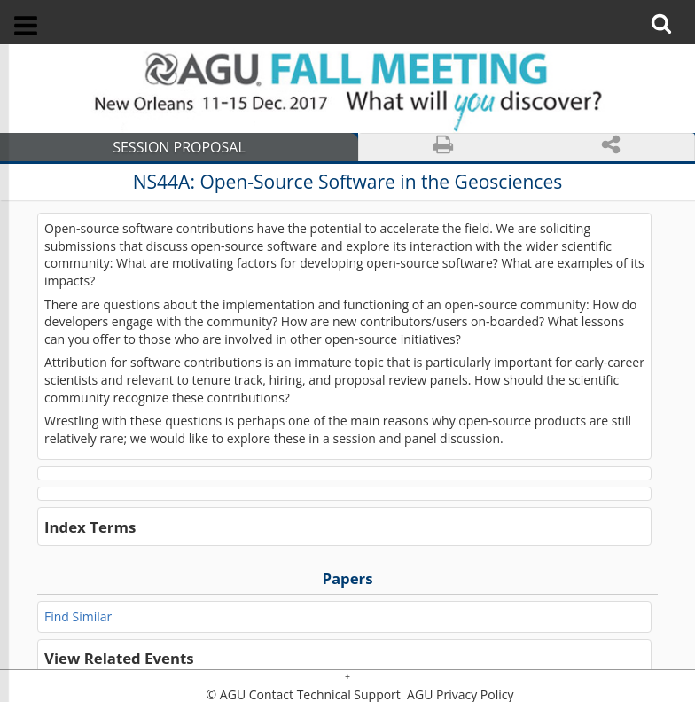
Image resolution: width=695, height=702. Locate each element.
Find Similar (78, 616)
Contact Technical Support (325, 695)
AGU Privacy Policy (458, 695)
